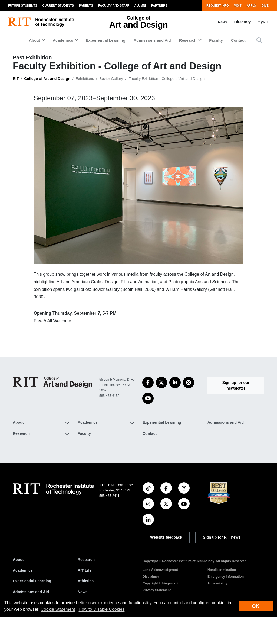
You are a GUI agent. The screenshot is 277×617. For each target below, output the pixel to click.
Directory (242, 22)
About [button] (34, 40)
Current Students (58, 5)
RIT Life (84, 570)
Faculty (216, 40)
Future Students (22, 5)
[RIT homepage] (41, 22)
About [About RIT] (18, 559)
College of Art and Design (47, 78)
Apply (251, 5)
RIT (16, 78)
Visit (238, 5)
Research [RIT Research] (86, 559)
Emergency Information (225, 577)
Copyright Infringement (161, 583)
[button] (259, 40)
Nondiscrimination (221, 570)
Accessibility (217, 583)
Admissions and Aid (152, 40)
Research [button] (188, 40)
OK (255, 606)
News (223, 22)
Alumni (140, 5)
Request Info (217, 5)
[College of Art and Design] (52, 382)
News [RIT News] (83, 592)
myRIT (263, 22)
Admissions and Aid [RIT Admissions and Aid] (31, 592)
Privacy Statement (157, 590)
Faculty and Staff (113, 5)
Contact (238, 40)
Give (265, 5)
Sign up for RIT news (221, 537)
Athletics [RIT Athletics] (86, 581)
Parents (86, 5)
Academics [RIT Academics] (23, 570)
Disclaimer (151, 577)
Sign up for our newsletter (235, 385)
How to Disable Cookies (102, 609)
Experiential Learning (105, 40)
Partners (159, 5)
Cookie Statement (58, 609)
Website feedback (166, 537)
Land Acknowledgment (160, 570)
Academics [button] (63, 40)
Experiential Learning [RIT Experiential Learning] (32, 581)
